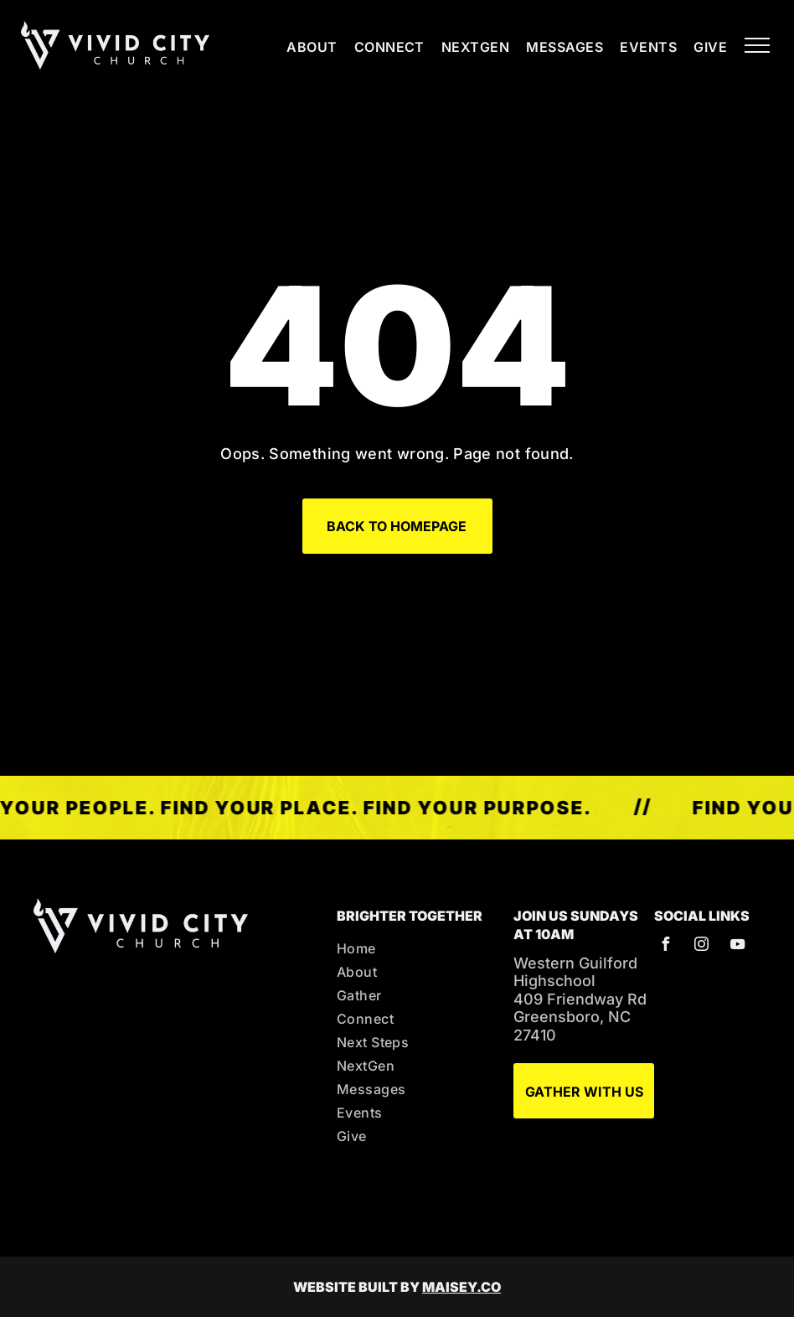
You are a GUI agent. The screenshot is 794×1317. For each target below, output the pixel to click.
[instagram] (701, 946)
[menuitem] (303, 47)
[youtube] (737, 946)
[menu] (757, 45)
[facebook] (665, 946)
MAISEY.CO (461, 1286)
